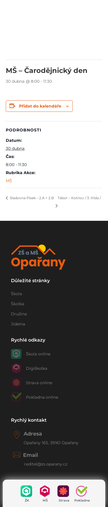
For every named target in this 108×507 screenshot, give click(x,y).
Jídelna (18, 324)
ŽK (27, 500)
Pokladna (82, 500)
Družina (19, 313)
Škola (16, 293)
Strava (64, 500)
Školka (17, 303)
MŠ (45, 500)
